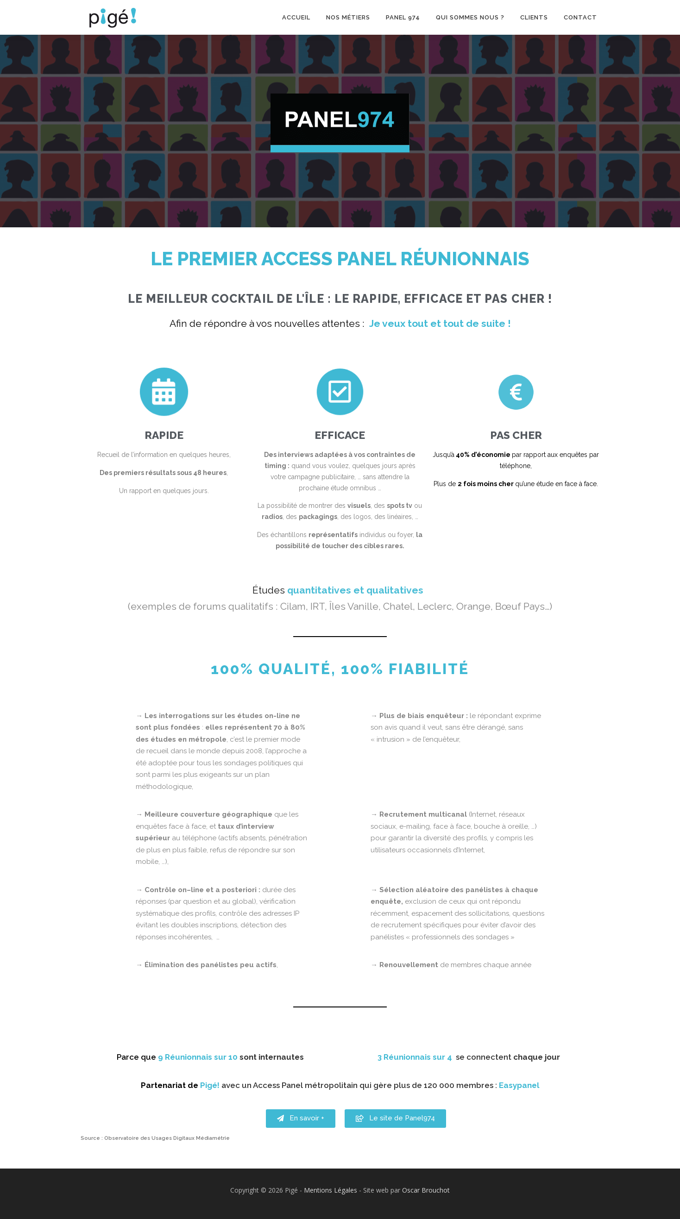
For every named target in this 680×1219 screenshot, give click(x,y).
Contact (580, 17)
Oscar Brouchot (426, 1190)
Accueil (296, 17)
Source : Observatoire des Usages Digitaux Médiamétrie (155, 1138)
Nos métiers (348, 17)
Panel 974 (403, 17)
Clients (534, 17)
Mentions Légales (330, 1190)
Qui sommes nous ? (470, 17)
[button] (300, 1133)
